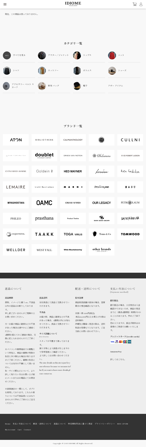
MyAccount (10, 430)
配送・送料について (42, 424)
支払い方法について (22, 424)
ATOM (125, 424)
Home (8, 424)
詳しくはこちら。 (118, 359)
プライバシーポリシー (105, 424)
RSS (119, 424)
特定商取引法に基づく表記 (80, 424)
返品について (60, 424)
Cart (20, 430)
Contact (27, 430)
